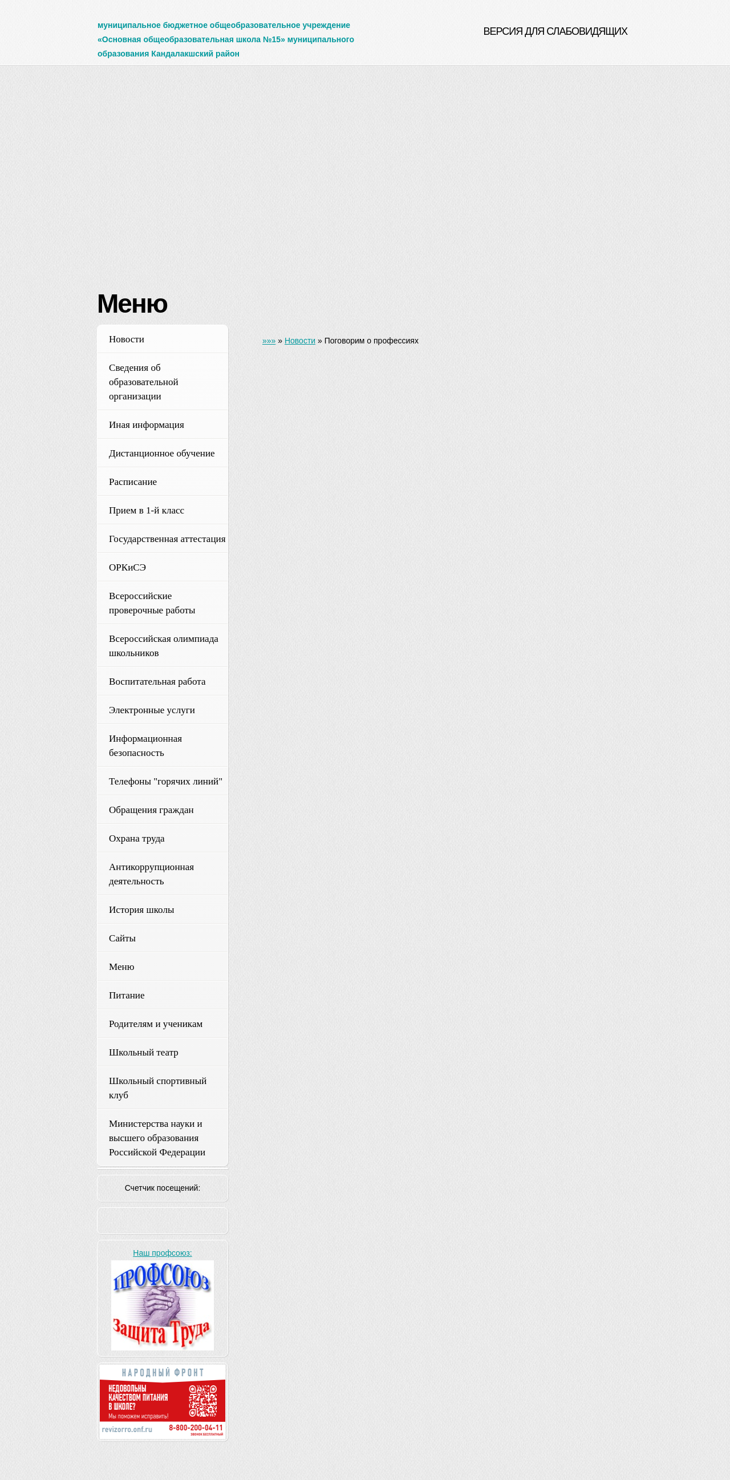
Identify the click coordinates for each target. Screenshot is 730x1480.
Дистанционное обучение (162, 453)
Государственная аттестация (167, 538)
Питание (127, 995)
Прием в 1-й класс (146, 510)
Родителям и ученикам (155, 1023)
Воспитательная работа (157, 681)
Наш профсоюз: (162, 1252)
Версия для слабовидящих (555, 31)
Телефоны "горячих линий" (165, 781)
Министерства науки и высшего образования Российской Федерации (157, 1138)
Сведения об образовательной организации (144, 382)
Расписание (133, 481)
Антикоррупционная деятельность (151, 874)
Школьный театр (144, 1052)
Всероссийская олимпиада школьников (163, 645)
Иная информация (146, 424)
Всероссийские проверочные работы (152, 603)
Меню (121, 966)
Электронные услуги (152, 710)
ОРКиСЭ (127, 567)
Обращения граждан (151, 809)
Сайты (122, 938)
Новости (126, 339)
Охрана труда (137, 838)
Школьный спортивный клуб (157, 1088)
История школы (141, 909)
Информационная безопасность (145, 745)
